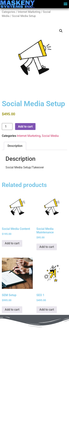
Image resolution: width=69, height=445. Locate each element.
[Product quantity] (7, 126)
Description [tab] (15, 146)
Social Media (50, 136)
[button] (66, 4)
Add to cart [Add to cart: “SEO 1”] (46, 309)
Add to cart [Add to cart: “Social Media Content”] (12, 243)
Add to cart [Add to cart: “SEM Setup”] (12, 309)
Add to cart (25, 126)
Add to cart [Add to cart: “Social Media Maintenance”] (46, 247)
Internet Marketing (29, 12)
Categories (8, 12)
